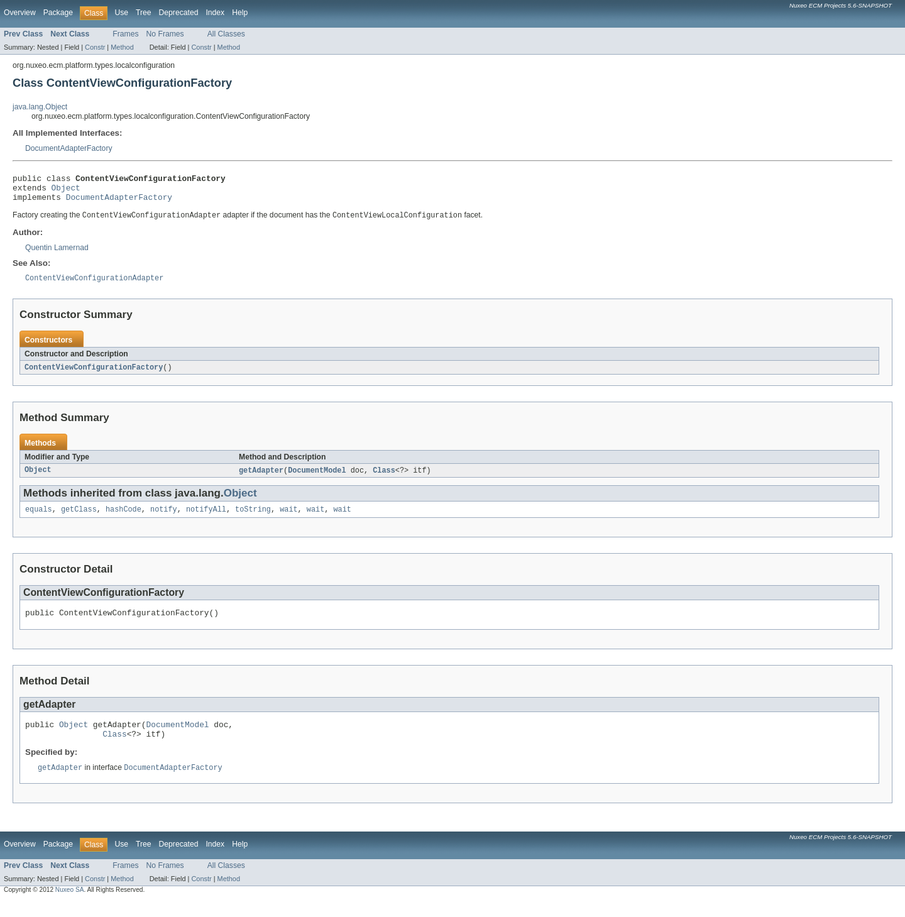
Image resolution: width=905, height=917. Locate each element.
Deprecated (179, 12)
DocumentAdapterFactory (68, 148)
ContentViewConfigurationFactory (94, 375)
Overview (20, 12)
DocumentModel (317, 479)
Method (122, 47)
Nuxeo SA (69, 906)
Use (121, 12)
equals (38, 519)
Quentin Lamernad (57, 254)
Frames (125, 34)
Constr (95, 47)
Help (240, 12)
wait (288, 519)
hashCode (123, 519)
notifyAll (206, 519)
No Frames (165, 34)
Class (384, 479)
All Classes (226, 34)
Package (58, 12)
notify (163, 519)
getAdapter (261, 479)
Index (215, 12)
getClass (79, 519)
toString (253, 519)
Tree (143, 12)
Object (66, 191)
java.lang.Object (40, 106)
